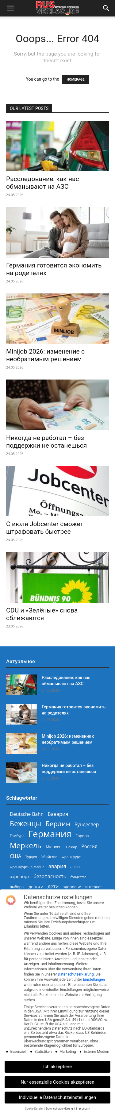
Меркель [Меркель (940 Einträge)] (26, 845)
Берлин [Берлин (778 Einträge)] (57, 823)
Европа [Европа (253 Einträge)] (82, 835)
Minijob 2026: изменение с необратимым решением (45, 355)
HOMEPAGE (75, 80)
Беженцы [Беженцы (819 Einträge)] (25, 823)
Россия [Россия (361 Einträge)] (89, 846)
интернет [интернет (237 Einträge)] (93, 886)
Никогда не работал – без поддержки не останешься (46, 441)
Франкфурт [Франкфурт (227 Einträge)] (71, 856)
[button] (10, 8)
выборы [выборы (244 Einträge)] (17, 886)
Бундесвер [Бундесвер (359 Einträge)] (87, 824)
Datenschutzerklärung (76, 974)
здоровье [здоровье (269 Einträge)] (72, 886)
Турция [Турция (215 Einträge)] (31, 856)
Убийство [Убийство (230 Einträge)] (49, 856)
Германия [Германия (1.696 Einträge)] (49, 834)
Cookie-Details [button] (34, 1108)
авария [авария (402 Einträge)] (57, 866)
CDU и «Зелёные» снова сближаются (42, 614)
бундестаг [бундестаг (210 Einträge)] (78, 877)
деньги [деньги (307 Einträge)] (36, 886)
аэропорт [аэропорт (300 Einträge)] (19, 876)
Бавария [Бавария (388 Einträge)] (58, 814)
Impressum (83, 1108)
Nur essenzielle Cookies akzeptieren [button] (57, 1082)
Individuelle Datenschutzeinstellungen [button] (57, 1097)
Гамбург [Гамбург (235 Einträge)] (17, 836)
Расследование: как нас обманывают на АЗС (42, 182)
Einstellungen (94, 979)
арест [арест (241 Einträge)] (75, 866)
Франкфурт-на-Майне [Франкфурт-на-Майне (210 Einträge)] (27, 867)
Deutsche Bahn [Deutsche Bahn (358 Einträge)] (27, 814)
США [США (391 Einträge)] (15, 856)
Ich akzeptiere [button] (57, 1066)
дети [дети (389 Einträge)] (53, 886)
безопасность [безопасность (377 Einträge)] (49, 876)
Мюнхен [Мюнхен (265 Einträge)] (54, 846)
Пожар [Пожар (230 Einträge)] (71, 847)
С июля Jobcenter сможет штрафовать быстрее (44, 527)
